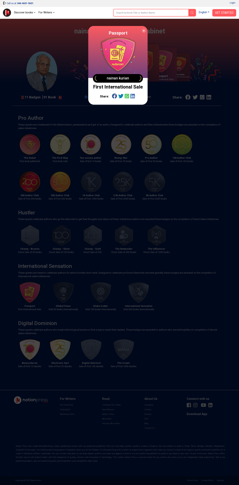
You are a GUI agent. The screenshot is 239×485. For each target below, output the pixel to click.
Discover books (25, 12)
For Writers (46, 12)
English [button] (203, 12)
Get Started (224, 13)
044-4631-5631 (25, 3)
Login (232, 2)
